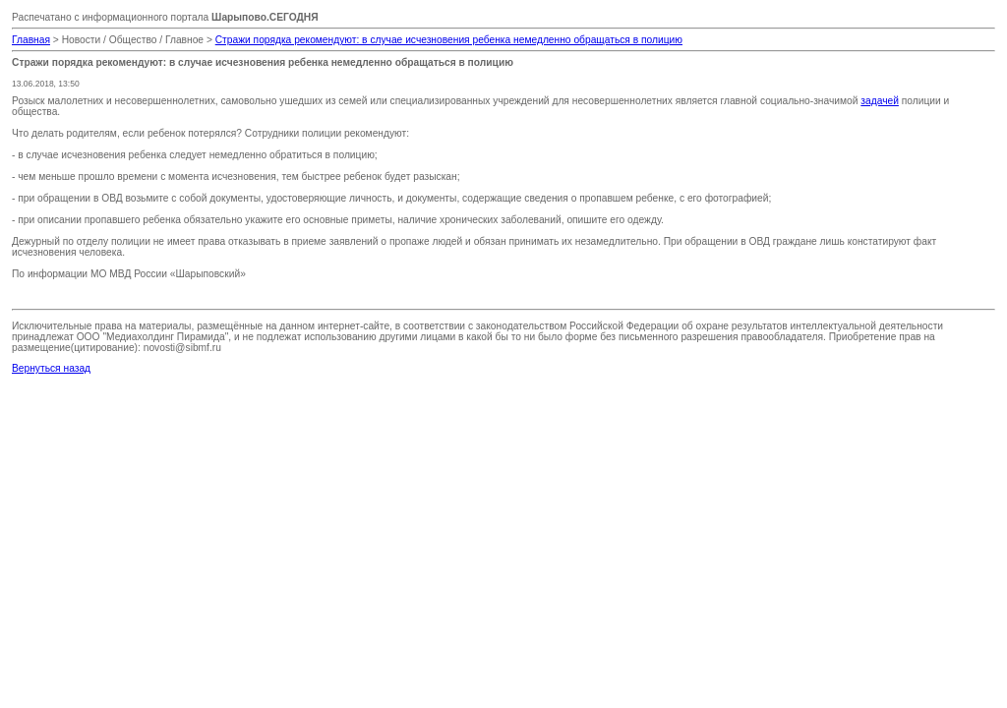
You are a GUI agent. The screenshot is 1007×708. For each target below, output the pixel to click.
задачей (879, 100)
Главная (31, 39)
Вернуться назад (51, 368)
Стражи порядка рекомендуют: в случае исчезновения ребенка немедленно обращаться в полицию (448, 39)
